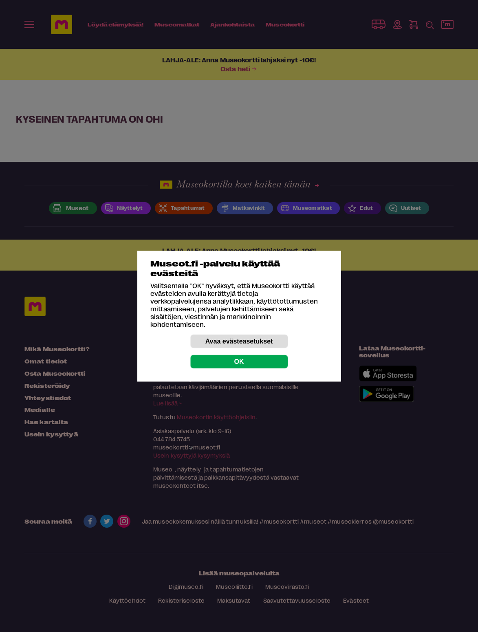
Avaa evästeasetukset (239, 340)
